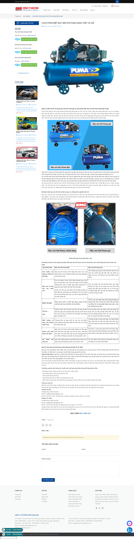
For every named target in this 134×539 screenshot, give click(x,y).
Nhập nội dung (46, 459)
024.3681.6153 (26, 523)
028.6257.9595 (80, 521)
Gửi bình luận (48, 480)
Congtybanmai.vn (23, 73)
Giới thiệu (56, 10)
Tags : (44, 420)
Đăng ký (105, 6)
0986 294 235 (32, 35)
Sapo (60, 534)
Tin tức (74, 10)
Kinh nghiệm (84, 10)
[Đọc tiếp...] (19, 112)
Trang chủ (47, 10)
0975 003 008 (27, 48)
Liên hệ (92, 10)
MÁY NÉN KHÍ (85, 413)
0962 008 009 (25, 61)
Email (84, 449)
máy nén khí (50, 420)
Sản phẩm (65, 10)
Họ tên (44, 449)
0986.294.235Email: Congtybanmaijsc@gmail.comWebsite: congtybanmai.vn (32, 525)
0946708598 (35, 523)
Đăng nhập (97, 6)
